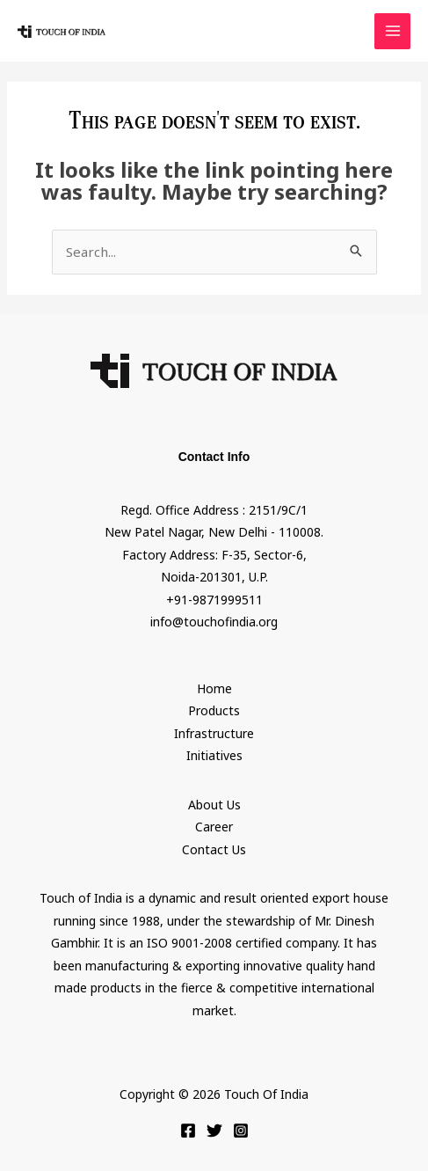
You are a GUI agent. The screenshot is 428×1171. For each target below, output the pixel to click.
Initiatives (214, 755)
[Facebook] (188, 1130)
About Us (214, 804)
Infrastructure (214, 733)
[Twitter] (214, 1130)
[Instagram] (241, 1130)
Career (214, 826)
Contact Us (214, 849)
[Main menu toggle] (392, 31)
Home (214, 688)
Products (214, 710)
